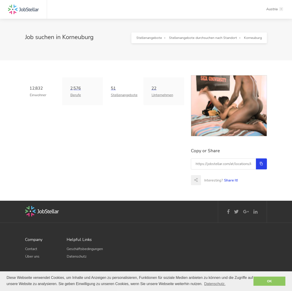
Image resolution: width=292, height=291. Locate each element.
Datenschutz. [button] (214, 284)
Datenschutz (76, 256)
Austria (272, 9)
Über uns (32, 256)
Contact (31, 248)
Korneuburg (253, 37)
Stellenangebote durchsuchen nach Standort (203, 37)
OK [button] (269, 281)
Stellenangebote (149, 37)
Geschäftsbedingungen (84, 248)
